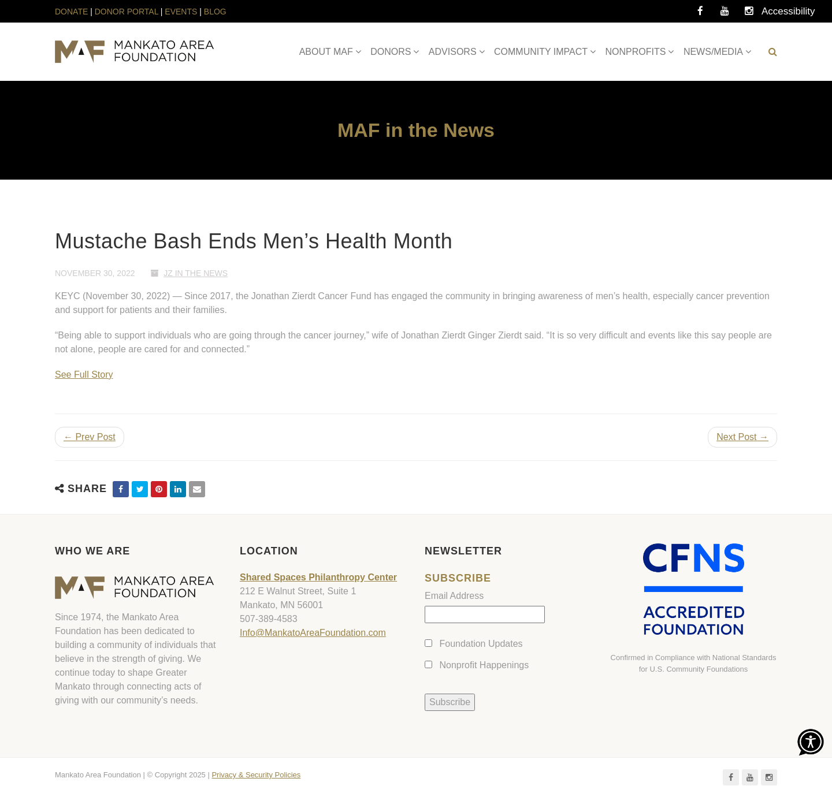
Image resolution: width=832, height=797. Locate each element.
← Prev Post (90, 437)
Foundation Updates (480, 644)
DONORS (390, 52)
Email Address (454, 596)
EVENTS (181, 11)
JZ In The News (196, 273)
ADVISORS (453, 52)
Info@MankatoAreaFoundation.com (313, 633)
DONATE (72, 11)
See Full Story (84, 374)
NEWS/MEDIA (713, 52)
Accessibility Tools (773, 14)
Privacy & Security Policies (255, 774)
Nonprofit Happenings (484, 665)
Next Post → (742, 437)
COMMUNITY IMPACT (541, 52)
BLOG (215, 11)
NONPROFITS (636, 52)
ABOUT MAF (326, 52)
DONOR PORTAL (126, 11)
